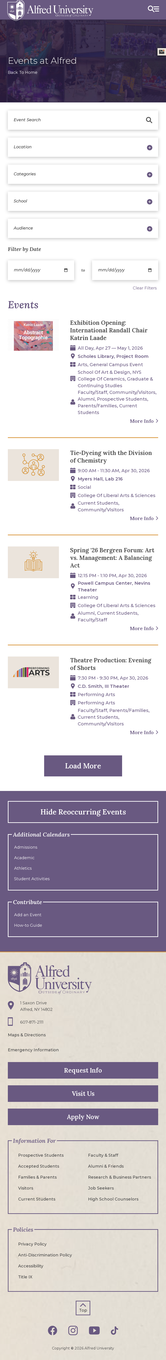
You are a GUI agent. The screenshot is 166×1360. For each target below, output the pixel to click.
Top (83, 1310)
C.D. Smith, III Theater (103, 686)
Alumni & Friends (106, 1166)
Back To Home (22, 72)
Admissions (25, 847)
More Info (142, 421)
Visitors (25, 1188)
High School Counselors (113, 1199)
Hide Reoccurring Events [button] (83, 811)
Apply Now (83, 1117)
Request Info (83, 1070)
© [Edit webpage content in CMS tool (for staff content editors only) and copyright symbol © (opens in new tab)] (72, 1348)
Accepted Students (38, 1166)
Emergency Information (33, 1050)
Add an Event (27, 914)
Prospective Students (41, 1155)
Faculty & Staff (103, 1155)
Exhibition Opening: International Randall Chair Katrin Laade (109, 330)
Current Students (36, 1199)
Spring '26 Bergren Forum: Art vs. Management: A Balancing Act (112, 557)
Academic (24, 857)
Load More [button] (83, 765)
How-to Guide (28, 925)
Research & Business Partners (119, 1177)
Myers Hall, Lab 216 (100, 479)
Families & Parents (37, 1177)
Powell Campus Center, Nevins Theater (114, 586)
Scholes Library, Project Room (113, 356)
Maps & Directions (27, 1035)
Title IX (25, 1277)
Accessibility (30, 1266)
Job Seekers (101, 1188)
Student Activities (32, 878)
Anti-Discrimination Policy (45, 1255)
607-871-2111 (31, 1022)
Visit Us (83, 1094)
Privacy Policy (32, 1244)
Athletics (23, 868)
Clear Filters (145, 288)
